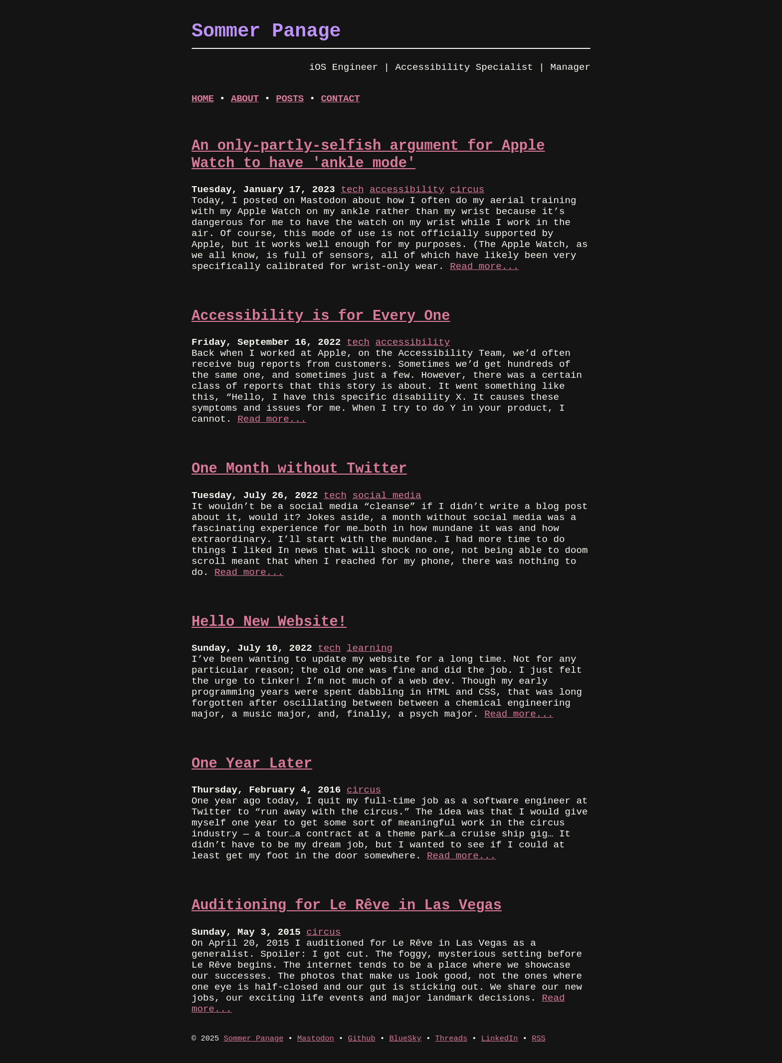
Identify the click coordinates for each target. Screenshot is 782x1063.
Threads (451, 1038)
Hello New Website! (269, 622)
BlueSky (405, 1038)
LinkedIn (499, 1038)
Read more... (484, 266)
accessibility (407, 189)
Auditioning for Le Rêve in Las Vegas (347, 905)
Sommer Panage (254, 1038)
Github (361, 1038)
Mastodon (315, 1038)
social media (386, 495)
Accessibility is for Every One (321, 316)
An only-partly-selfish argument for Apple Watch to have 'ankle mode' (368, 155)
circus (467, 189)
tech (352, 189)
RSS (539, 1038)
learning (369, 648)
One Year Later (252, 764)
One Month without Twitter (299, 469)
